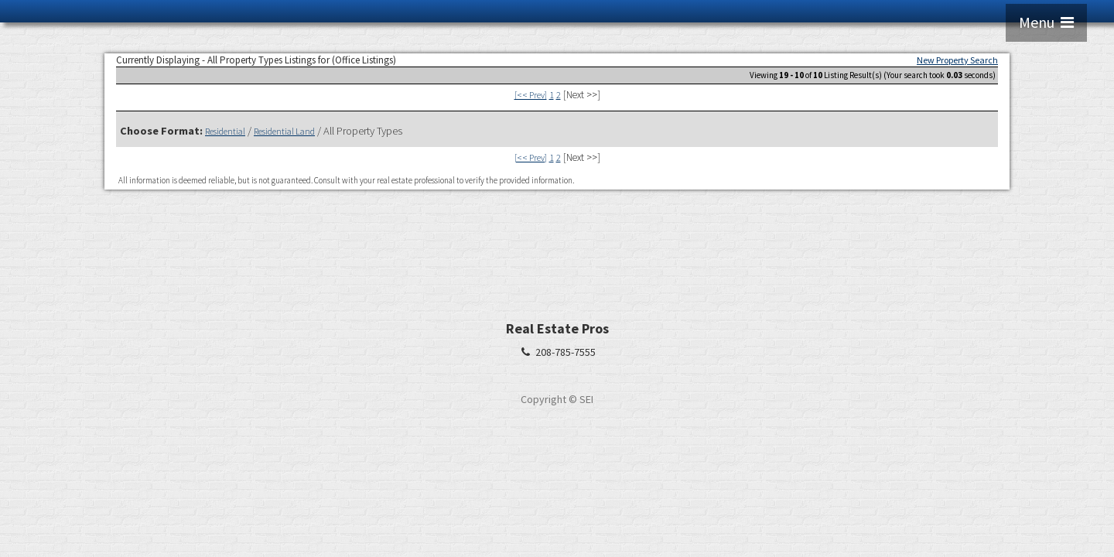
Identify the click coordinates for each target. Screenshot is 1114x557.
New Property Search (957, 60)
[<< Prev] (530, 95)
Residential (225, 131)
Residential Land (284, 131)
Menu (1046, 22)
